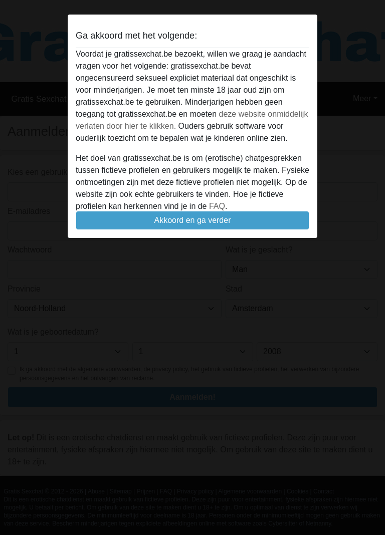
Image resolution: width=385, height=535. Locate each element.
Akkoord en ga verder (192, 220)
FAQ (217, 206)
